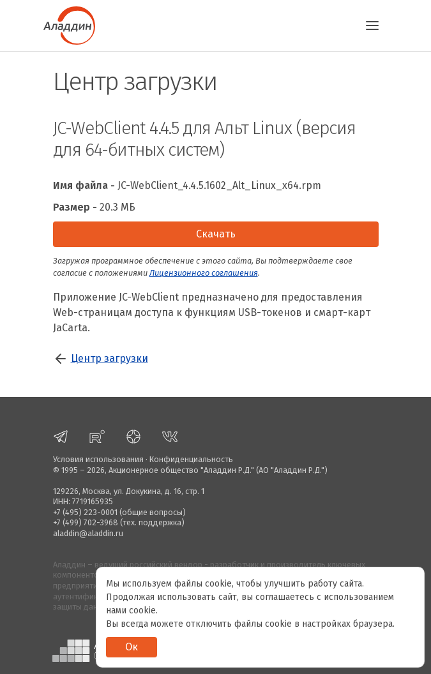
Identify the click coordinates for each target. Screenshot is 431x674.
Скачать (216, 234)
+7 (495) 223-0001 (85, 512)
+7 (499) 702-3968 (85, 522)
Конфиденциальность (191, 459)
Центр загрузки (109, 358)
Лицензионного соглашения (203, 273)
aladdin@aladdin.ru (88, 533)
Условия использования (98, 459)
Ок (131, 647)
